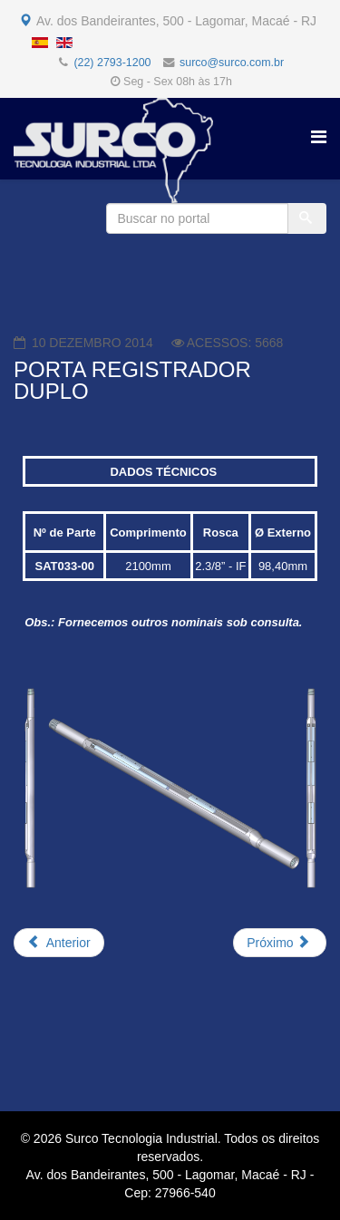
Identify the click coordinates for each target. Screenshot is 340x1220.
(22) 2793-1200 (112, 62)
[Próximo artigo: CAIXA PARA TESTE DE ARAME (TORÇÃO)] (279, 942)
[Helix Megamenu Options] (318, 137)
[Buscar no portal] (197, 218)
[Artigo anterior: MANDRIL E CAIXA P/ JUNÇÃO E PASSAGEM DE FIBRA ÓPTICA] (59, 942)
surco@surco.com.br (232, 62)
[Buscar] (307, 218)
